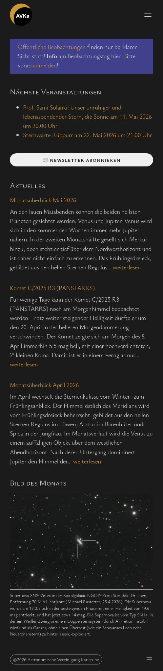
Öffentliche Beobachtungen (52, 46)
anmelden (45, 65)
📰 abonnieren (81, 160)
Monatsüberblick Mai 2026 (43, 200)
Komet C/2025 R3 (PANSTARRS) (52, 287)
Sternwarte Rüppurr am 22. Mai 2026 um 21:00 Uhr (87, 135)
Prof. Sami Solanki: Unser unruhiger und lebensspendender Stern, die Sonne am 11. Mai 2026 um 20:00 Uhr (87, 116)
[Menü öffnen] (148, 15)
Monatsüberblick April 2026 (44, 384)
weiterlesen (127, 267)
